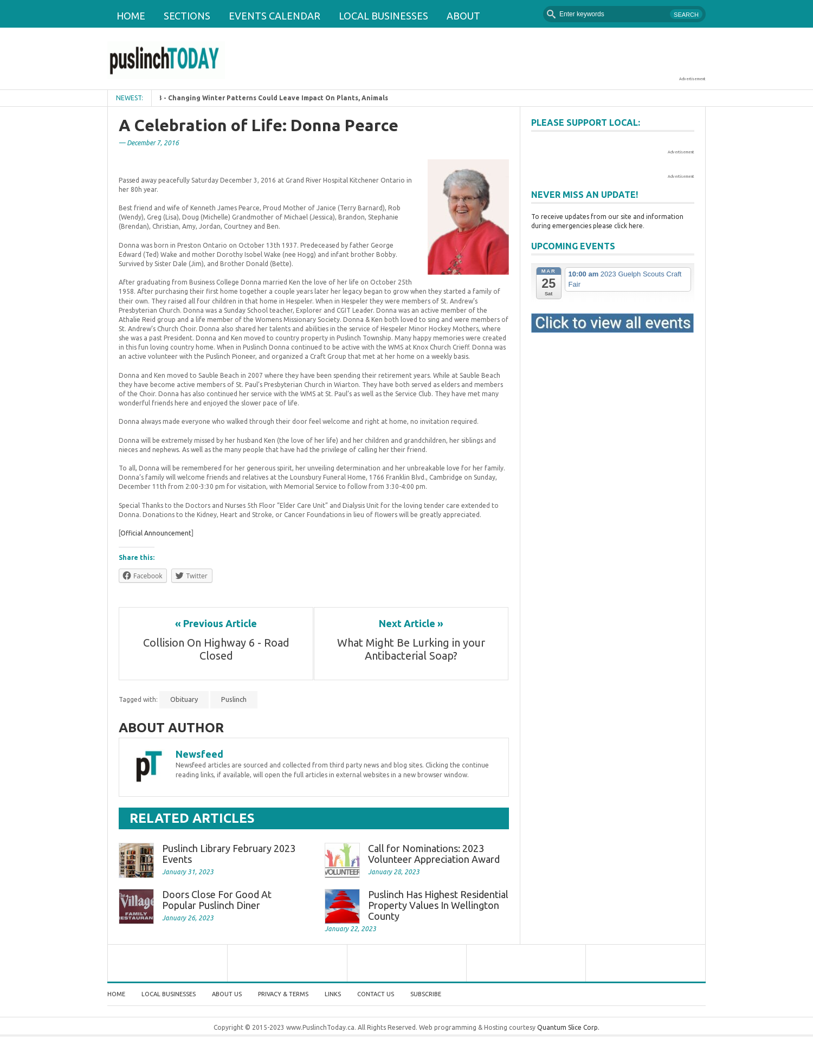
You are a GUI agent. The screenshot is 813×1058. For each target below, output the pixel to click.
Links (333, 994)
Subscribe (425, 994)
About (463, 15)
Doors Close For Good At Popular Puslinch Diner (217, 900)
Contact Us (375, 994)
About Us (227, 994)
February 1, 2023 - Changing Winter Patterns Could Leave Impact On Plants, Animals (260, 97)
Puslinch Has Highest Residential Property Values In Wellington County (438, 905)
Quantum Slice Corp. (568, 1027)
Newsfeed (199, 754)
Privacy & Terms (283, 994)
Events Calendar (274, 15)
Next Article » (411, 623)
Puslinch (234, 699)
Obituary (184, 699)
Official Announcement (155, 533)
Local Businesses (383, 15)
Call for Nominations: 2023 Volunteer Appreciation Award (434, 854)
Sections (187, 15)
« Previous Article (216, 623)
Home (131, 15)
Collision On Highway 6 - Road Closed (217, 649)
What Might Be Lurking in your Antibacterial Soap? (412, 649)
